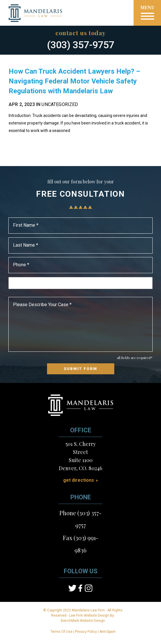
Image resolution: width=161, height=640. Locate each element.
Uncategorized (60, 104)
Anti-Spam (108, 632)
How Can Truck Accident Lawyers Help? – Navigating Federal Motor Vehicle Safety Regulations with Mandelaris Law (74, 81)
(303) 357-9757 (80, 45)
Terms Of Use (61, 632)
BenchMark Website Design (83, 621)
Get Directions (78, 480)
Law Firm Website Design (89, 615)
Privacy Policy (86, 632)
